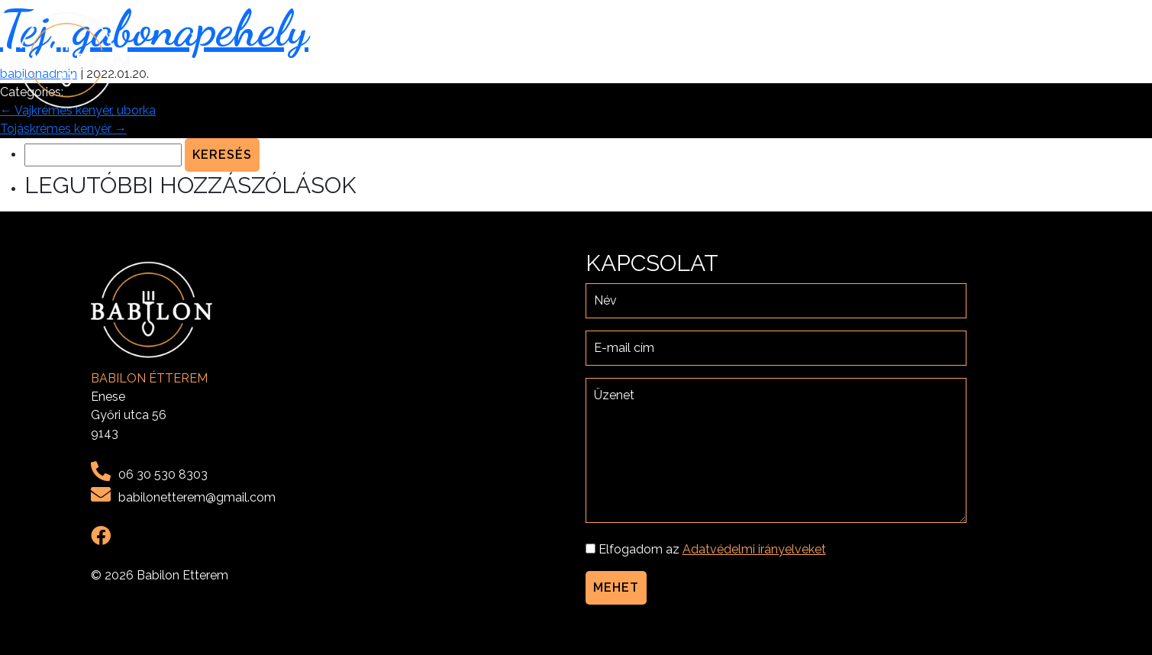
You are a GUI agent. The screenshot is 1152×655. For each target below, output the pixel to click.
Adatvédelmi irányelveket (754, 549)
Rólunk (911, 60)
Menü (968, 60)
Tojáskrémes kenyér (63, 128)
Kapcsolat (1100, 60)
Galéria (1024, 60)
